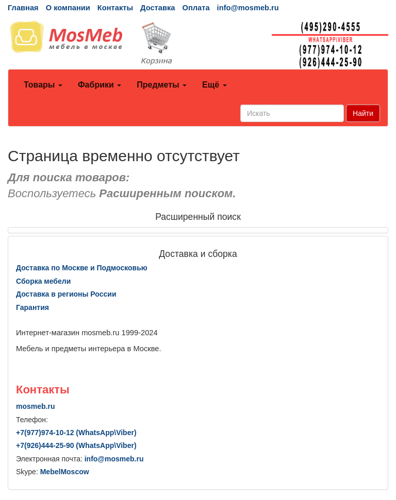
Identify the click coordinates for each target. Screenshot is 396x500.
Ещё (214, 84)
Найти (363, 113)
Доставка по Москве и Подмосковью (81, 268)
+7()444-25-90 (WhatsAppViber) (76, 445)
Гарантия (32, 307)
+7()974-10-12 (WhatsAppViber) (76, 432)
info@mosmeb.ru (248, 8)
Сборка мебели (43, 281)
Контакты (115, 8)
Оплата (195, 8)
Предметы (162, 84)
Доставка (157, 8)
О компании (68, 8)
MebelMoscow (64, 472)
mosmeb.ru (35, 406)
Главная (23, 8)
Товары (43, 84)
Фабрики (99, 84)
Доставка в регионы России (66, 294)
